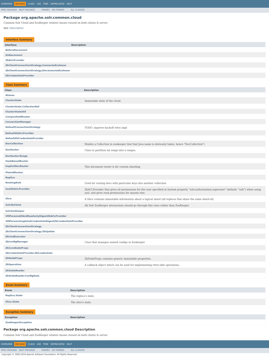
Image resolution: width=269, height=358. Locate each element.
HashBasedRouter (16, 161)
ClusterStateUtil (15, 111)
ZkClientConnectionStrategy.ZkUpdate (30, 231)
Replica (10, 177)
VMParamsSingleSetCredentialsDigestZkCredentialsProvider (44, 221)
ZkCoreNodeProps (17, 248)
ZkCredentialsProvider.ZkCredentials (28, 253)
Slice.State (12, 301)
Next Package (27, 10)
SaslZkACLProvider (17, 189)
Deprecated (58, 4)
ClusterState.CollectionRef (22, 106)
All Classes (78, 10)
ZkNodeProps (14, 258)
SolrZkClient (13, 205)
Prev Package (9, 10)
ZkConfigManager (16, 241)
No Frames (58, 10)
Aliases (10, 95)
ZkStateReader (15, 270)
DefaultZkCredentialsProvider (24, 138)
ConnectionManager (18, 122)
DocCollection (14, 143)
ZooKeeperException (18, 322)
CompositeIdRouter (17, 116)
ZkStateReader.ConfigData (22, 275)
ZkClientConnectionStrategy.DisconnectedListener (37, 70)
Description (17, 28)
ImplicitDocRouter (17, 166)
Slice (8, 198)
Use (39, 4)
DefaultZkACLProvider (19, 133)
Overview (6, 4)
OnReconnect (13, 55)
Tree (45, 4)
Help (69, 4)
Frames (45, 10)
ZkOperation (13, 264)
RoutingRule (13, 182)
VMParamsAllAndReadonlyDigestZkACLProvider (35, 216)
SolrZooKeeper (14, 211)
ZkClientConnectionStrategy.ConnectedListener (35, 65)
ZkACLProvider (14, 60)
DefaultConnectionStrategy (22, 127)
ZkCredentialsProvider (19, 75)
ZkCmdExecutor (15, 236)
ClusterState (13, 100)
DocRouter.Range (16, 156)
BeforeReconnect (16, 50)
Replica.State (14, 295)
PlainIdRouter (14, 172)
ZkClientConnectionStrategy (23, 226)
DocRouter (12, 149)
